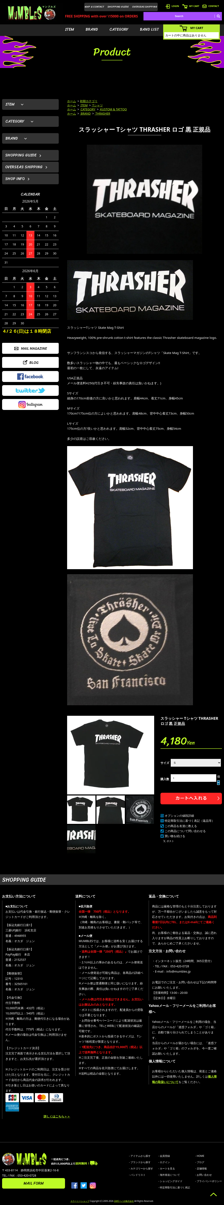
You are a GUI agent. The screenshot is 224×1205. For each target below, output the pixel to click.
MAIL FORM (33, 1183)
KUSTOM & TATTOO (113, 109)
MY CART (190, 6)
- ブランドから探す (140, 1162)
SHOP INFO (15, 178)
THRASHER (102, 113)
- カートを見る (166, 1168)
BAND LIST (149, 29)
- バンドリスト (137, 1175)
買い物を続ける (175, 836)
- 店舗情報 (201, 1168)
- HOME (199, 1156)
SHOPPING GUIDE (118, 6)
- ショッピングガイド (170, 1181)
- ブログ (199, 1162)
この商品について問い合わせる (185, 831)
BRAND (92, 29)
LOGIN (172, 6)
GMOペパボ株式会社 (124, 1201)
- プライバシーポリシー (208, 1181)
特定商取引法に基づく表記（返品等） (190, 821)
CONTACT (210, 6)
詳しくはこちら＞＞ (57, 1116)
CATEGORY (118, 29)
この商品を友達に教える (181, 826)
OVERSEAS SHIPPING (144, 6)
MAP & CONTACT (94, 6)
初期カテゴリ (89, 101)
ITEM (69, 29)
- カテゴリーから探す (141, 1168)
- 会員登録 (164, 1156)
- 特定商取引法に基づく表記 (174, 1187)
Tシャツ (97, 105)
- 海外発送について (169, 1175)
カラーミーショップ (79, 1201)
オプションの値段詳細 (179, 816)
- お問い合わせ (203, 1175)
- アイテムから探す (140, 1156)
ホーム (71, 101)
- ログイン (164, 1162)
